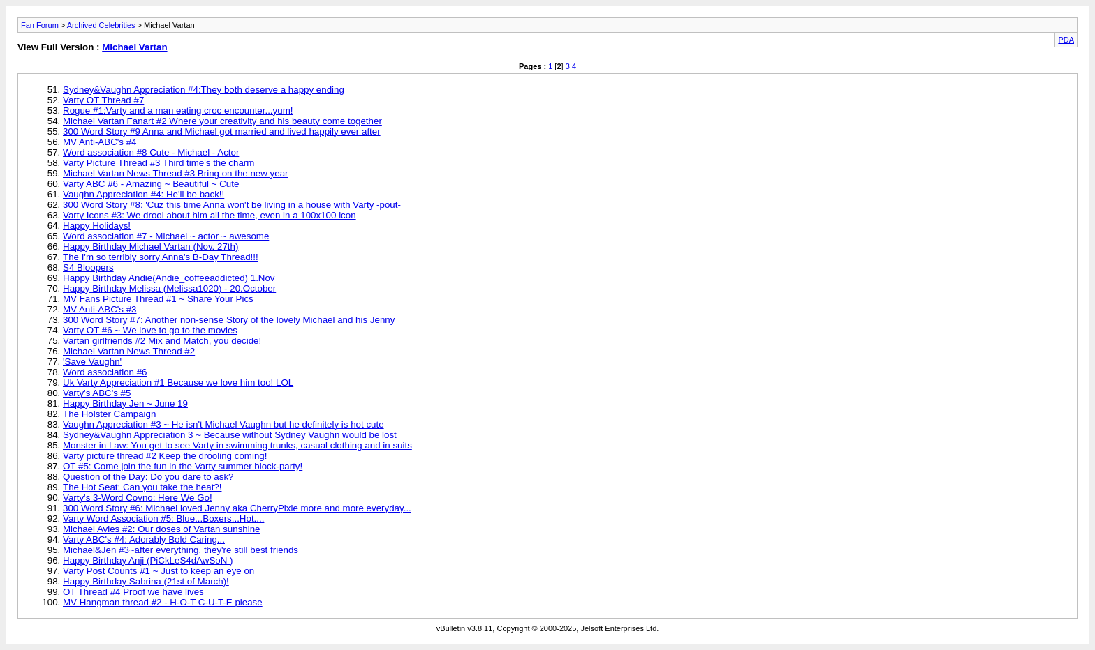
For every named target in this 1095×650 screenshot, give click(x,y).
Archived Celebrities (101, 25)
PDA (1066, 40)
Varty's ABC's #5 (97, 393)
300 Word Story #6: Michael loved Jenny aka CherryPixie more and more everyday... (237, 508)
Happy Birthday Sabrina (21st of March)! (146, 581)
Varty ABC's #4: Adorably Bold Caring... (144, 539)
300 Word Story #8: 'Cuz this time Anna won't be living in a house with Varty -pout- (232, 204)
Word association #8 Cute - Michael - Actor (151, 152)
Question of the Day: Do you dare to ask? (148, 476)
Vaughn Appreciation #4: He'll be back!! (143, 194)
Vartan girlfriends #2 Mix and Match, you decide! (162, 340)
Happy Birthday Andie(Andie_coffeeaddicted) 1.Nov (169, 278)
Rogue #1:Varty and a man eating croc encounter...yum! (178, 110)
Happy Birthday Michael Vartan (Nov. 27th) (150, 246)
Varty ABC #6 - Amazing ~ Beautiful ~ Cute (151, 184)
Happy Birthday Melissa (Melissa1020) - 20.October (169, 288)
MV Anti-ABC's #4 (100, 142)
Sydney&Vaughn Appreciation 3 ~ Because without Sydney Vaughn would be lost (230, 435)
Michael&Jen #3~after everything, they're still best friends (180, 550)
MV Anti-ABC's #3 (100, 309)
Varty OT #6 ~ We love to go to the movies (150, 330)
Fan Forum (40, 25)
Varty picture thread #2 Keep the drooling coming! (165, 456)
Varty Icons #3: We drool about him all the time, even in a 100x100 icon (209, 215)
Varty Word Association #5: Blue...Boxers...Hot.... (163, 518)
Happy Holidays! (97, 225)
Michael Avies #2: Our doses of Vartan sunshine (161, 529)
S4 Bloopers (88, 267)
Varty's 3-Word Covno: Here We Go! (137, 497)
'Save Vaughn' (92, 361)
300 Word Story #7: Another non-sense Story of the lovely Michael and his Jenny (229, 320)
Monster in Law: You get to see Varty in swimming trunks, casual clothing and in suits (237, 445)
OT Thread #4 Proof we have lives (133, 592)
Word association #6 (105, 372)
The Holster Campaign (109, 414)
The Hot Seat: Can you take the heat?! (142, 487)
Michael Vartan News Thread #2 (129, 351)
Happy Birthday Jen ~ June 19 (125, 403)
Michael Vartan (134, 47)
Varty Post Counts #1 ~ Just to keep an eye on (158, 571)
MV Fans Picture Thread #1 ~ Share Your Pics (158, 299)
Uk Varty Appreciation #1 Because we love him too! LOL (178, 382)
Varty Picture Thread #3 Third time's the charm (158, 163)
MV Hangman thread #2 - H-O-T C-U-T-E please (163, 602)
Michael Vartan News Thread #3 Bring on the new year (175, 173)
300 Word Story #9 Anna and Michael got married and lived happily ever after (222, 131)
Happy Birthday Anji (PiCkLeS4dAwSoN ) (148, 560)
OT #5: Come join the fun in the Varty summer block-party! (182, 466)
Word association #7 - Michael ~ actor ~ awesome (166, 236)
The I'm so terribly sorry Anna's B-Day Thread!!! (160, 257)
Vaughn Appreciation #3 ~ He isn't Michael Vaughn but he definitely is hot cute (223, 424)
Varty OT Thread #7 (103, 100)
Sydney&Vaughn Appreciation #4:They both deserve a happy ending (203, 89)
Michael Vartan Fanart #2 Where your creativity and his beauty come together (222, 121)
